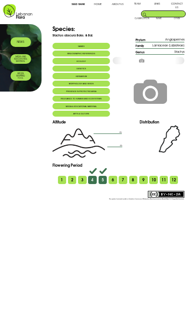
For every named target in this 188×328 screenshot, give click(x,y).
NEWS (20, 42)
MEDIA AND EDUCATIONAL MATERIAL (20, 58)
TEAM (137, 3)
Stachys (179, 52)
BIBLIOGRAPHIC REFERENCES (81, 53)
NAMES (81, 46)
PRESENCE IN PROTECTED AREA (81, 91)
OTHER (177, 18)
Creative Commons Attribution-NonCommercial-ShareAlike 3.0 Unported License (156, 199)
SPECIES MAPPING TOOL (20, 75)
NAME (159, 18)
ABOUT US (118, 4)
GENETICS (81, 68)
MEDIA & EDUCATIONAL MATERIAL (81, 106)
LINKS (157, 3)
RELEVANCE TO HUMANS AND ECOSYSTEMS (81, 98)
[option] (148, 60)
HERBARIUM (81, 76)
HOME (98, 4)
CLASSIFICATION (142, 18)
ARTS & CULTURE (81, 114)
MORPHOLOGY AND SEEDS (81, 83)
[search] (165, 13)
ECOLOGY (81, 61)
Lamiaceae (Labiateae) (168, 45)
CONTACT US (177, 5)
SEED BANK (78, 4)
